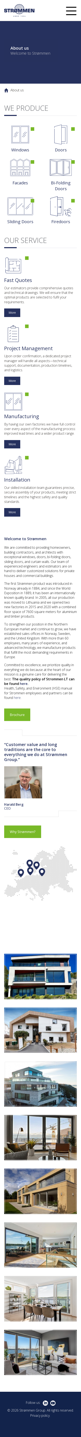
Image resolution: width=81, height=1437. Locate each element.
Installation (17, 479)
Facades (20, 183)
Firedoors (60, 221)
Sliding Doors (20, 221)
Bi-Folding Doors (61, 185)
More (12, 313)
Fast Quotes (18, 280)
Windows (20, 150)
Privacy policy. (40, 1415)
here (24, 683)
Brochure (17, 714)
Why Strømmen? (22, 831)
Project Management (28, 348)
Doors (61, 150)
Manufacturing (21, 416)
